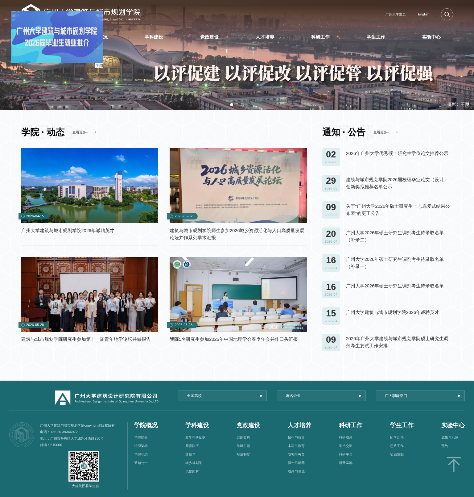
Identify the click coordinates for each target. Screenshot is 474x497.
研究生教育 (296, 454)
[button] (231, 104)
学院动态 (141, 454)
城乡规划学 (193, 463)
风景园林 (192, 471)
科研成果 (345, 437)
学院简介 (141, 437)
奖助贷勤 (397, 454)
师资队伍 (192, 446)
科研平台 (345, 454)
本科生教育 (296, 446)
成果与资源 (296, 471)
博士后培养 (296, 463)
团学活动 (397, 437)
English (423, 14)
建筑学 (190, 454)
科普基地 (345, 463)
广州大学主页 (395, 14)
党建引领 (243, 446)
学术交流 (345, 446)
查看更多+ (80, 132)
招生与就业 (296, 437)
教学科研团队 (195, 437)
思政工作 (397, 446)
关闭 (96, 62)
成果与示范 (449, 437)
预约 (444, 446)
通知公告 (141, 463)
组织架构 (141, 446)
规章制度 (243, 454)
